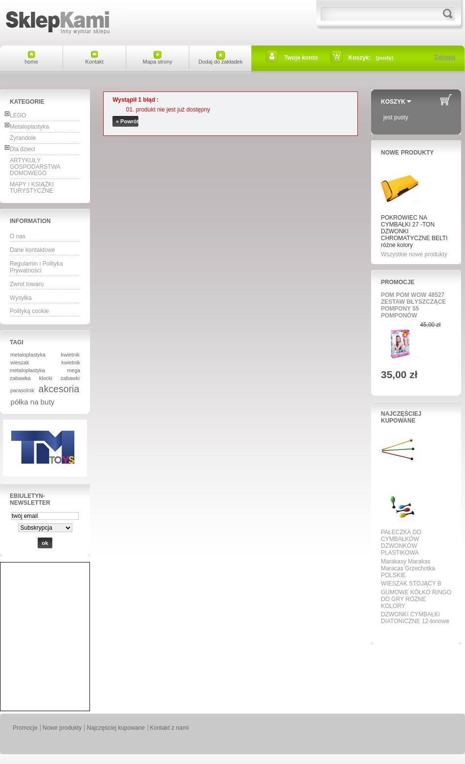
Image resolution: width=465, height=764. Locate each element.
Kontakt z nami (169, 727)
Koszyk (393, 101)
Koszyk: (360, 57)
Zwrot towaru (27, 284)
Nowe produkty (407, 152)
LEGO (18, 115)
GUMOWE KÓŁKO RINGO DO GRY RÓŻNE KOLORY (416, 599)
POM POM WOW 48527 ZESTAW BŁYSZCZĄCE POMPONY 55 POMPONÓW (413, 305)
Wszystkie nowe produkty (414, 254)
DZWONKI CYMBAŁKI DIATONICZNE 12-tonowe (415, 618)
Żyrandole (23, 138)
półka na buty (33, 402)
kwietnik (70, 355)
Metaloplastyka (29, 126)
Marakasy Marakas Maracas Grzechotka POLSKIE (408, 568)
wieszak (19, 362)
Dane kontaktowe (32, 250)
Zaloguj (444, 57)
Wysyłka (21, 297)
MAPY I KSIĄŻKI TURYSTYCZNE (32, 187)
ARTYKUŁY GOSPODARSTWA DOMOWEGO (35, 167)
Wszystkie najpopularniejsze (413, 632)
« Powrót (127, 121)
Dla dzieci (22, 149)
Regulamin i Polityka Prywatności (36, 267)
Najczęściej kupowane (401, 417)
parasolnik (22, 390)
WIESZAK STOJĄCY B (411, 583)
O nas (17, 236)
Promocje (398, 282)
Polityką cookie (29, 311)
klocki (45, 378)
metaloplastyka (27, 355)
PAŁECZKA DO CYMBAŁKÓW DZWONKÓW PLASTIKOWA (401, 542)
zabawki (70, 378)
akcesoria (59, 388)
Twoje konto (301, 57)
